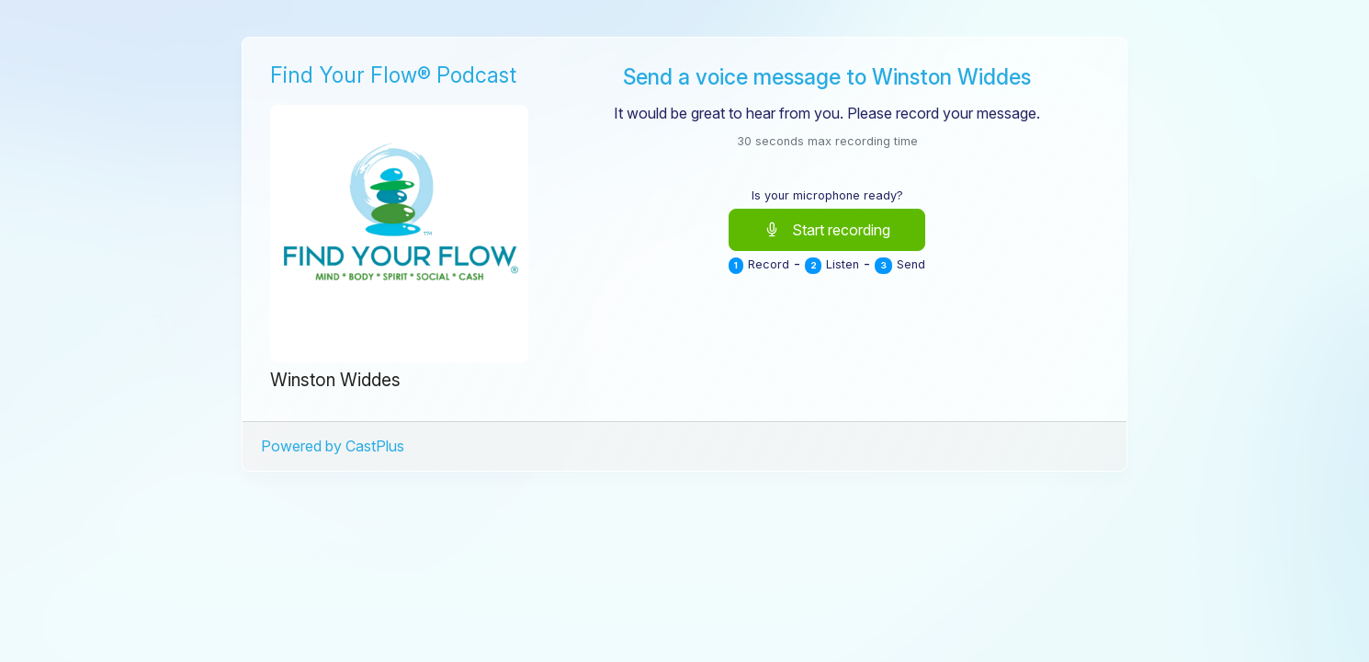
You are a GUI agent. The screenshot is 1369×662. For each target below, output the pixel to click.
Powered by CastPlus (332, 446)
